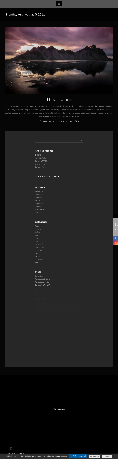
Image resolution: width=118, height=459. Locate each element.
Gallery (37, 232)
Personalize (94, 456)
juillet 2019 (39, 191)
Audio (37, 226)
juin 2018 (38, 200)
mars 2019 (38, 197)
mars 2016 (38, 203)
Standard (38, 256)
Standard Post (40, 167)
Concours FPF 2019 (41, 161)
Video (37, 262)
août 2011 (38, 212)
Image (37, 235)
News (37, 241)
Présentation (39, 250)
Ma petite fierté (40, 158)
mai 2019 (38, 194)
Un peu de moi (40, 164)
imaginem (59, 409)
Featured (38, 229)
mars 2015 (38, 206)
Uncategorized (67, 121)
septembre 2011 (41, 209)
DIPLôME (38, 155)
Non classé (39, 244)
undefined (106, 456)
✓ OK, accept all (78, 456)
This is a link (59, 99)
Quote (37, 253)
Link (44, 121)
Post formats (53, 121)
